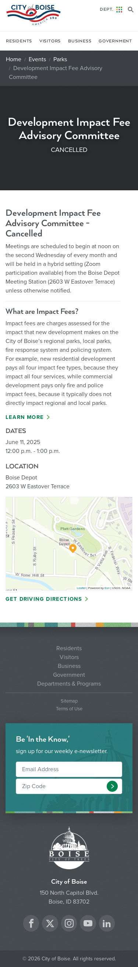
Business (79, 41)
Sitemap (69, 701)
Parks (60, 59)
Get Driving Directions (44, 599)
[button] (112, 786)
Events (37, 59)
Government (115, 41)
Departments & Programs (69, 684)
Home (13, 59)
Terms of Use (69, 709)
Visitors (50, 41)
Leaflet (81, 588)
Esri (107, 588)
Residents (19, 41)
